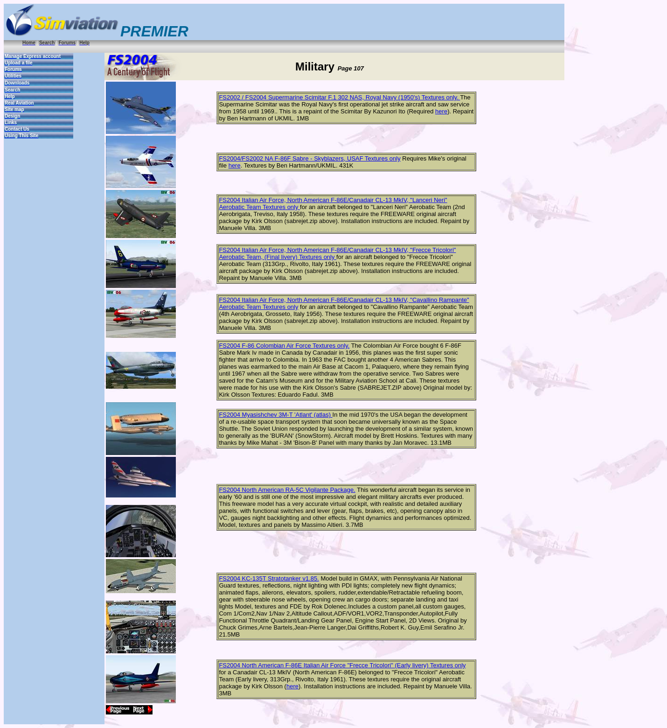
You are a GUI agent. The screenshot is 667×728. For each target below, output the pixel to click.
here (441, 111)
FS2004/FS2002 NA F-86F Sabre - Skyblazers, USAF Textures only (309, 158)
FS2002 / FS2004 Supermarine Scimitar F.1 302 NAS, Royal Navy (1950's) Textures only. (339, 97)
